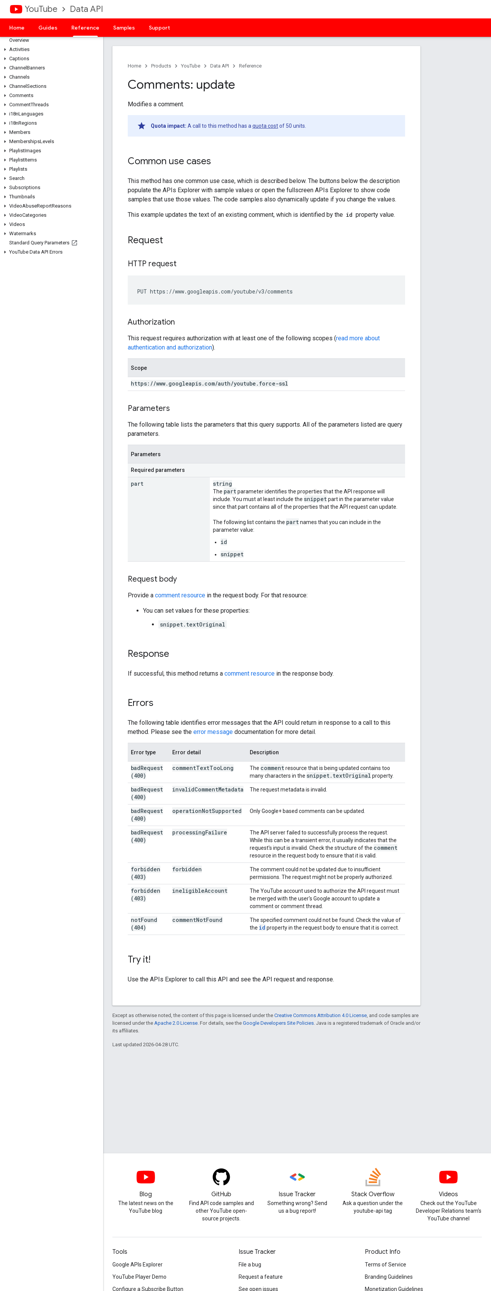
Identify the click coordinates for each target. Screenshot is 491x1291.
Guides (48, 27)
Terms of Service (385, 1264)
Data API (86, 9)
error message (213, 731)
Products (161, 66)
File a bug (250, 1264)
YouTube (41, 9)
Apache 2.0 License (176, 1023)
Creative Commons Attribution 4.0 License (320, 1015)
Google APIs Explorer (137, 1264)
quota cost (265, 126)
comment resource (180, 595)
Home (17, 27)
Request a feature (261, 1277)
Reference (250, 66)
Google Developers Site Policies (278, 1023)
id (262, 927)
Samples (124, 27)
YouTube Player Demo (139, 1277)
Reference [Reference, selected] (85, 27)
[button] (50, 49)
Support (159, 27)
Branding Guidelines (389, 1277)
